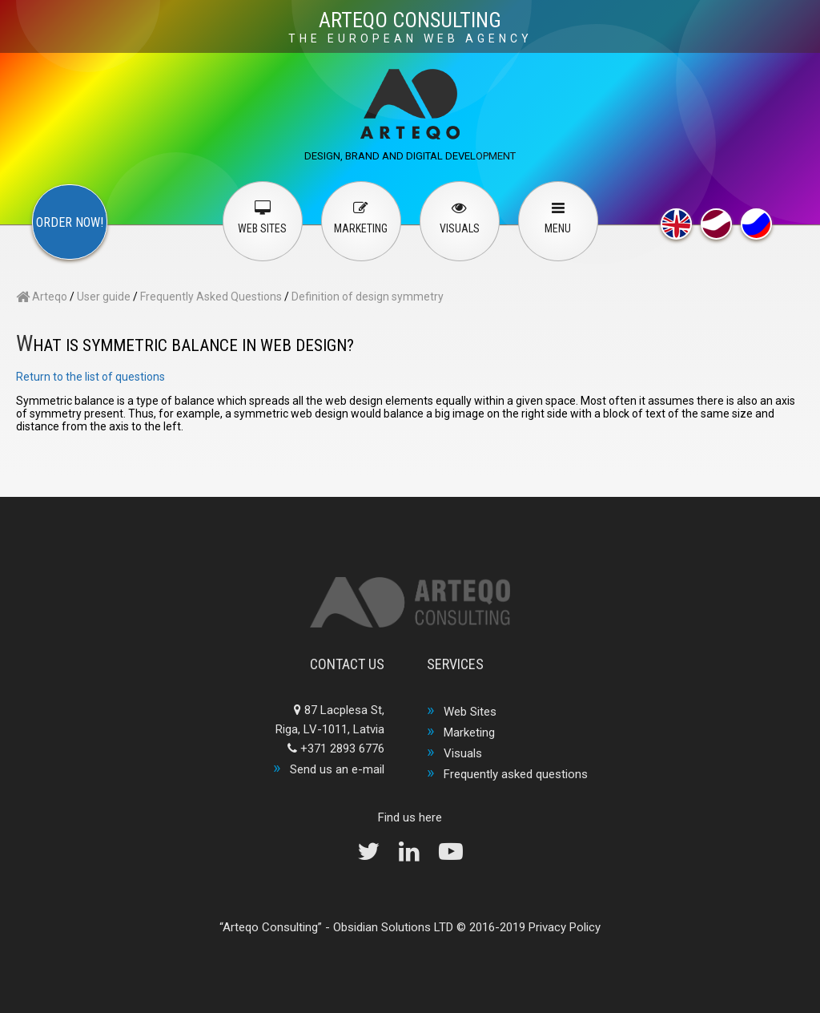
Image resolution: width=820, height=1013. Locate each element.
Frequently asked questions (516, 774)
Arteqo (41, 296)
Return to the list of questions (90, 376)
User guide (104, 296)
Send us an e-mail (337, 769)
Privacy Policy (565, 927)
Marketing (469, 732)
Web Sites (470, 711)
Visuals (463, 753)
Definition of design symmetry (367, 296)
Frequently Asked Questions (211, 296)
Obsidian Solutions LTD (393, 927)
